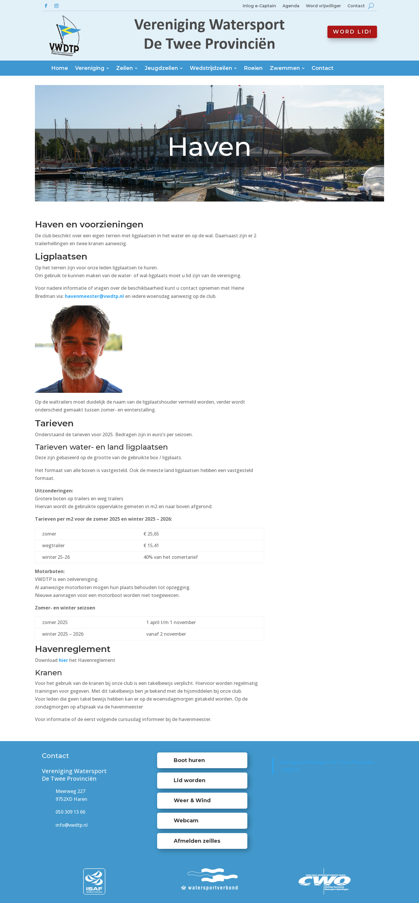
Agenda (291, 6)
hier (63, 660)
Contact (356, 6)
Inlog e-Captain (259, 6)
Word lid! (352, 32)
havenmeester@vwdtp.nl (94, 296)
